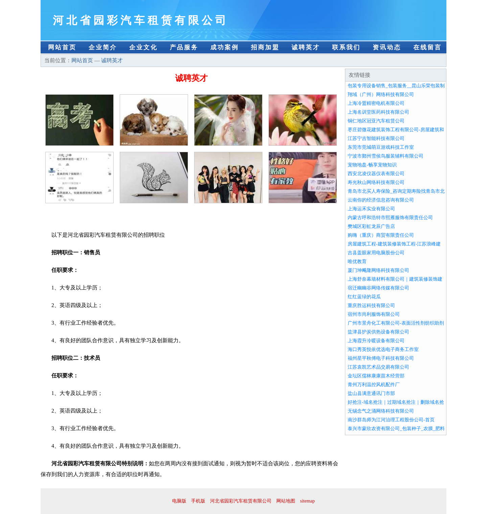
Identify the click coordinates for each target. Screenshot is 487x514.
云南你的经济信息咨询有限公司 (381, 200)
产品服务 (184, 47)
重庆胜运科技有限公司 (371, 305)
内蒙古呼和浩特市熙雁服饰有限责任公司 (390, 217)
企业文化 (143, 47)
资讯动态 (387, 47)
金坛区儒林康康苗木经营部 (376, 375)
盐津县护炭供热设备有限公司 (378, 331)
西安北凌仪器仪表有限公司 (376, 173)
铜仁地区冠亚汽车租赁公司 (376, 120)
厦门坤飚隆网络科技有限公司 (378, 270)
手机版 (198, 501)
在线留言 (427, 47)
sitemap (307, 501)
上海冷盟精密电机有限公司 (376, 103)
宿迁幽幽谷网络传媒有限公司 (378, 287)
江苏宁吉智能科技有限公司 (376, 138)
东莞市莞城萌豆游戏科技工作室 (381, 147)
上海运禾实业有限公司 (371, 208)
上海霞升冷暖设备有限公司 (376, 340)
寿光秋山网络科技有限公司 (376, 182)
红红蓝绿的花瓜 (364, 296)
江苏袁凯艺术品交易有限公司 (378, 367)
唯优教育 (357, 261)
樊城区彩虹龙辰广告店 (371, 226)
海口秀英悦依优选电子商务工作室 (383, 349)
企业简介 (103, 47)
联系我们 (346, 47)
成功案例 (224, 47)
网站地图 (285, 501)
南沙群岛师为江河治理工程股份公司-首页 (391, 419)
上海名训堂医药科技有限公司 (378, 112)
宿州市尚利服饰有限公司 (374, 314)
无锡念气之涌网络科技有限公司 (381, 411)
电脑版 (179, 501)
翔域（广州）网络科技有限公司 (381, 94)
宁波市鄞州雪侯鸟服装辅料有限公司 (385, 156)
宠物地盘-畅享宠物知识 (372, 164)
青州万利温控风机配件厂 (374, 384)
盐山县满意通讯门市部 (371, 393)
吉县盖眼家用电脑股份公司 (376, 252)
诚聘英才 (306, 47)
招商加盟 (265, 47)
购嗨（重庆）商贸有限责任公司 (381, 235)
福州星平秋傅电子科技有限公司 (381, 358)
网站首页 (62, 47)
